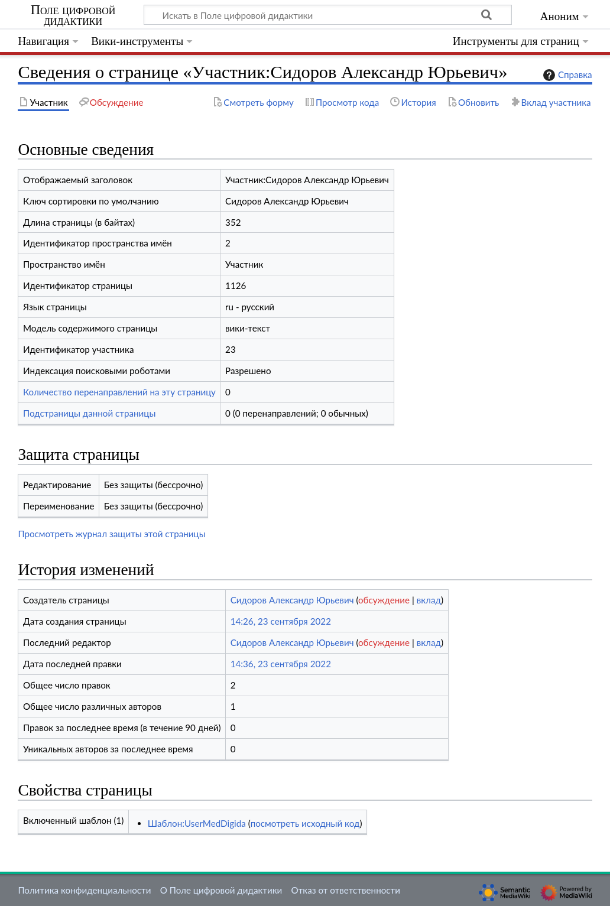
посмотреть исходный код (305, 823)
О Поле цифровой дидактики (221, 890)
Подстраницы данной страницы (89, 413)
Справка (566, 75)
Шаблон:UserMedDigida (197, 823)
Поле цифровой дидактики (73, 15)
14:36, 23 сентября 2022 (281, 663)
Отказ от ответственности (345, 890)
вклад (429, 600)
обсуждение (384, 600)
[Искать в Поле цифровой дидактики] (327, 14)
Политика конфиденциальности (84, 890)
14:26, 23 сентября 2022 (281, 621)
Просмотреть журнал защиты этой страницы (111, 533)
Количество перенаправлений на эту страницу (119, 392)
